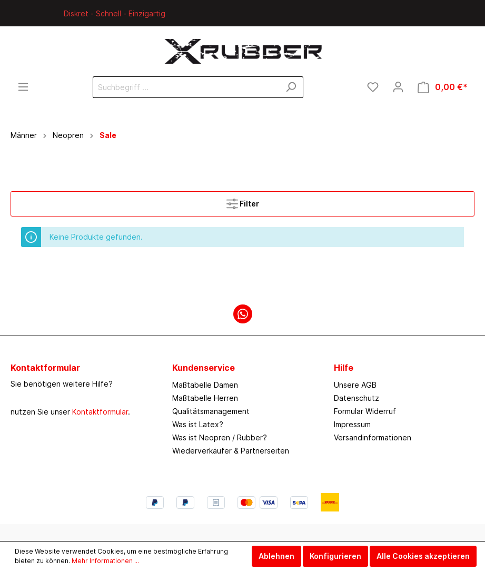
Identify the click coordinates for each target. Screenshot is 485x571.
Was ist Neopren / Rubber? (219, 437)
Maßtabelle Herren (205, 397)
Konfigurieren (335, 556)
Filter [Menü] (242, 201)
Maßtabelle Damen (205, 384)
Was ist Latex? (197, 424)
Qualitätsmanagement (211, 411)
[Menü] (23, 86)
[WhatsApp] (242, 313)
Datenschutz (356, 397)
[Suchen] (291, 87)
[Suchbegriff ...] (186, 87)
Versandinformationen (372, 437)
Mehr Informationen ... (105, 561)
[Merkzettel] (372, 86)
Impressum (352, 424)
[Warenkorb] (442, 87)
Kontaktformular (100, 411)
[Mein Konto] (398, 86)
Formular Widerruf (365, 411)
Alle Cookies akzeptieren (423, 556)
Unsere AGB (355, 384)
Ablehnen (276, 556)
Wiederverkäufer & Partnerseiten (230, 450)
